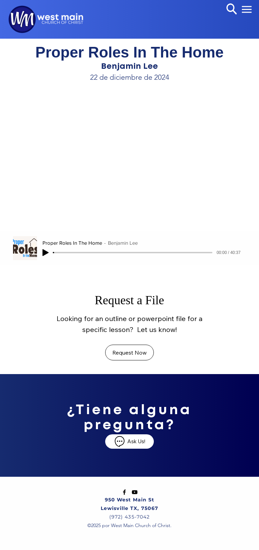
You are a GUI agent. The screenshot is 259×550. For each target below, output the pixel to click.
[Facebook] (124, 492)
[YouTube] (134, 492)
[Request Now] (129, 352)
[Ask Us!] (129, 441)
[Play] (45, 252)
